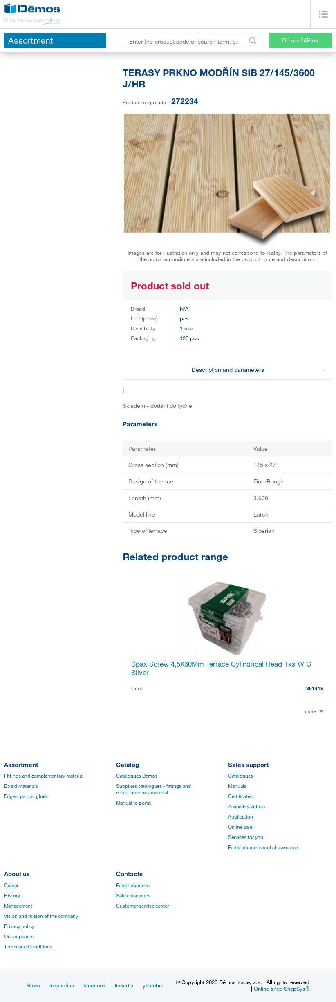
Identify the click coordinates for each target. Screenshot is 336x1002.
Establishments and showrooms (263, 847)
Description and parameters (259, 369)
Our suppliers (19, 936)
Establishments (133, 885)
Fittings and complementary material (43, 775)
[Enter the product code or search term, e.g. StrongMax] (193, 40)
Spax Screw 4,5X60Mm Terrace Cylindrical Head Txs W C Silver (221, 668)
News (33, 985)
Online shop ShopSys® (281, 988)
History (12, 895)
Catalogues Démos (136, 775)
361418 (314, 688)
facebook (94, 985)
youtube (152, 985)
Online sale (240, 826)
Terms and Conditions (28, 946)
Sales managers (133, 895)
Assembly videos (246, 806)
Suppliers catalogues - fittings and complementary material (153, 789)
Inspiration (61, 985)
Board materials (21, 786)
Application (240, 816)
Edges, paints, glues (26, 796)
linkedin (124, 985)
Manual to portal (134, 802)
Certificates (240, 796)
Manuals (237, 786)
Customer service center (142, 905)
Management (18, 905)
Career (11, 885)
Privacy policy (19, 926)
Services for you (245, 837)
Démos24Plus (300, 40)
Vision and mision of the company (41, 916)
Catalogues (240, 775)
